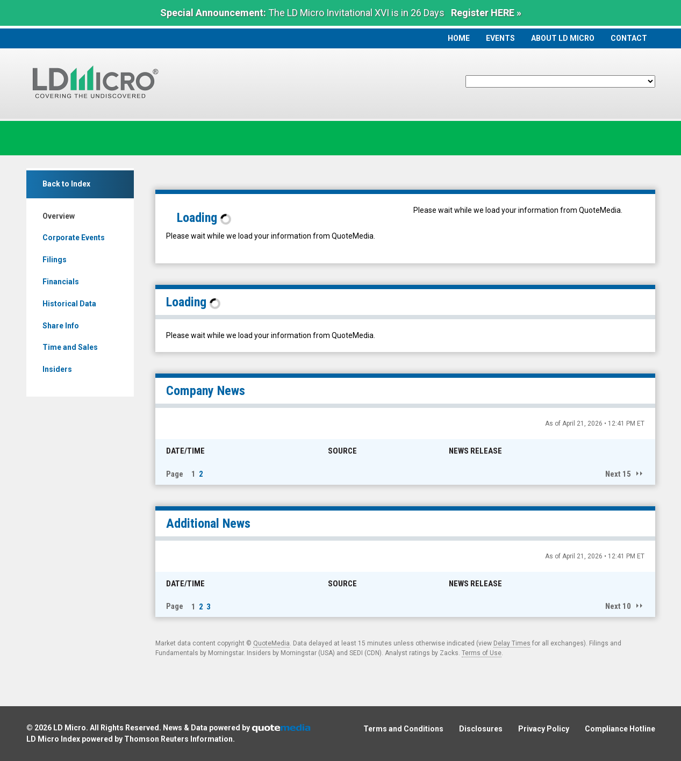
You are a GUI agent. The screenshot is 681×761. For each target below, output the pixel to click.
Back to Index (66, 184)
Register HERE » (486, 12)
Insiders (57, 369)
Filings (54, 259)
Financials (60, 281)
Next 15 (618, 474)
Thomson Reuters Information (178, 739)
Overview (58, 216)
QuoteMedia (271, 643)
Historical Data (69, 303)
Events (500, 38)
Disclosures (481, 728)
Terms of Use (481, 653)
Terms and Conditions (403, 728)
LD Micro (69, 727)
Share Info (60, 325)
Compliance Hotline (620, 728)
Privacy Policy (543, 728)
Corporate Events (73, 237)
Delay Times (512, 643)
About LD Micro (562, 38)
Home (459, 38)
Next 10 (618, 606)
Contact (629, 38)
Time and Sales (70, 347)
